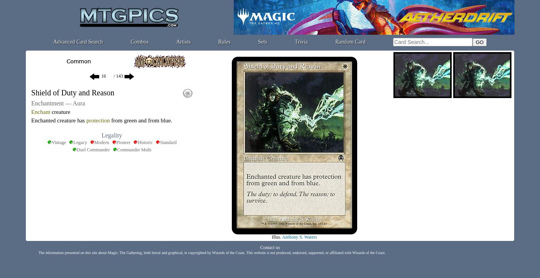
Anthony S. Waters (299, 237)
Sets (262, 42)
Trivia (301, 42)
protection (98, 120)
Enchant (40, 112)
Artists (183, 42)
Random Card (351, 42)
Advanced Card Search (78, 42)
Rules (224, 42)
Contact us (270, 247)
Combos (140, 42)
